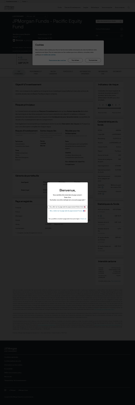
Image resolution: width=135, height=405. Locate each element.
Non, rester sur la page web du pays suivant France (67, 211)
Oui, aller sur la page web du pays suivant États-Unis (68, 207)
